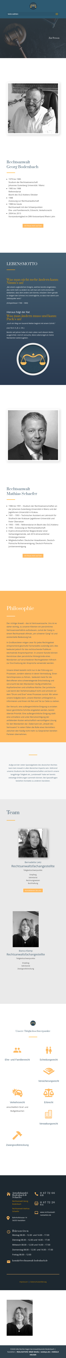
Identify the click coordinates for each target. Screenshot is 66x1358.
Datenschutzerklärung (38, 1282)
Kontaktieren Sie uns (33, 890)
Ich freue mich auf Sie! (33, 226)
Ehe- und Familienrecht (17, 1057)
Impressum (23, 1282)
